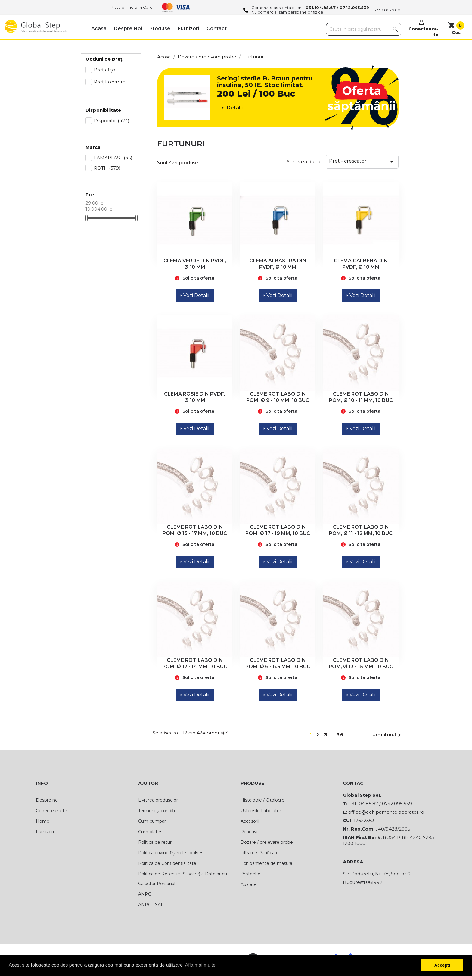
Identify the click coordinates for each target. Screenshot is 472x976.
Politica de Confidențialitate (167, 863)
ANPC (144, 894)
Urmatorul (387, 735)
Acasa (99, 28)
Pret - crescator (362, 161)
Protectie (250, 874)
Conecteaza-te (51, 810)
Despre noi (128, 28)
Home (42, 821)
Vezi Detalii (194, 295)
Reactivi (249, 831)
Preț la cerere (110, 82)
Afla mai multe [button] (200, 965)
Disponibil (111, 121)
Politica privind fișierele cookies (170, 853)
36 (340, 734)
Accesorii (250, 821)
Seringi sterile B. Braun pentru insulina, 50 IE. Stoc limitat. (264, 82)
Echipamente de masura (266, 863)
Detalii (232, 108)
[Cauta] (363, 29)
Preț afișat (105, 70)
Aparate (249, 884)
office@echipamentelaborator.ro (386, 812)
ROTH (107, 168)
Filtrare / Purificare (260, 853)
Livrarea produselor (158, 800)
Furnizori (188, 28)
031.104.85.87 (321, 7)
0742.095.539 (354, 7)
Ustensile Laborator (261, 810)
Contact (216, 28)
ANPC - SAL (150, 904)
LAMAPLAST (113, 158)
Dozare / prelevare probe (267, 842)
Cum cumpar (152, 821)
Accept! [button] (442, 965)
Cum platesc (151, 831)
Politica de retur (155, 842)
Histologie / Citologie (262, 800)
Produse (159, 28)
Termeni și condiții (157, 810)
